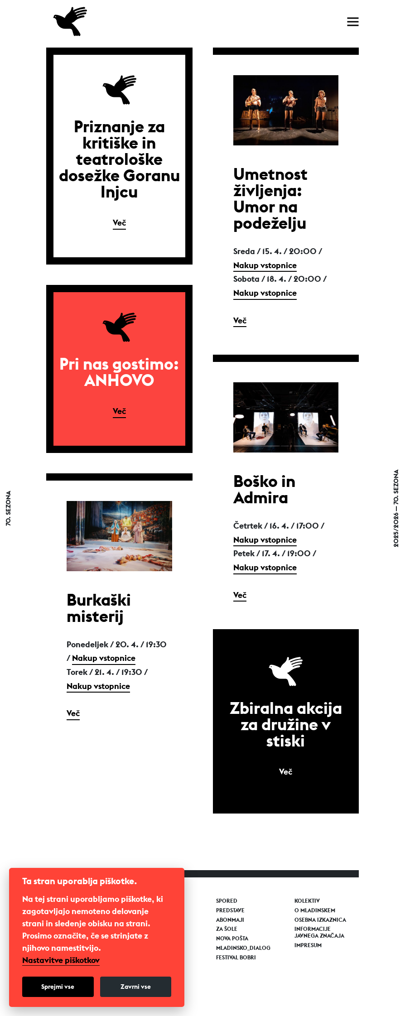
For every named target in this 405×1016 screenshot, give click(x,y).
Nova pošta (232, 938)
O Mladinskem (314, 910)
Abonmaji (230, 920)
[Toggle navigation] (353, 22)
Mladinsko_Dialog (243, 948)
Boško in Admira (264, 489)
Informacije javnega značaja (319, 932)
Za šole (226, 929)
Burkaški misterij (99, 607)
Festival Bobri (236, 957)
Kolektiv (307, 901)
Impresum (308, 945)
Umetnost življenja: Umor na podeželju (270, 198)
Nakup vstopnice (265, 265)
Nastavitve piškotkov (61, 960)
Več (119, 222)
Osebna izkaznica (320, 920)
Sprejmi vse (57, 986)
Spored (226, 901)
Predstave (230, 910)
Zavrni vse (136, 986)
